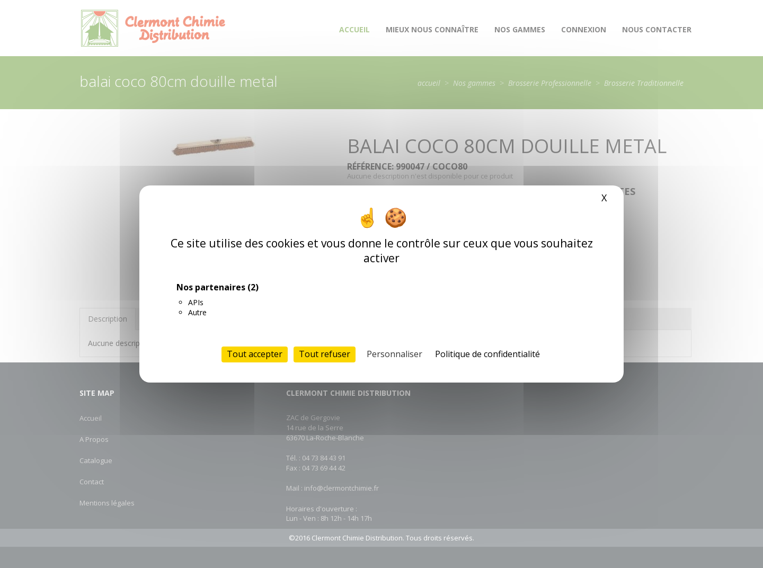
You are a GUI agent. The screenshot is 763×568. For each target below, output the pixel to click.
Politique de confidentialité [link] (487, 354)
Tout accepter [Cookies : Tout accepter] (254, 354)
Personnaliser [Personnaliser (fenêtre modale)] (394, 354)
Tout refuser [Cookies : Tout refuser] (324, 354)
